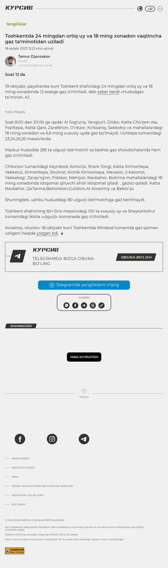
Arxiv (15, 477)
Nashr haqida (20, 458)
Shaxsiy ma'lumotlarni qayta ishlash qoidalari (42, 486)
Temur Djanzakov (34, 56)
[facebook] (20, 439)
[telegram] (84, 439)
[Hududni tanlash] (140, 9)
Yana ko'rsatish (84, 357)
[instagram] (52, 439)
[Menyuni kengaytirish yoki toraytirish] (160, 9)
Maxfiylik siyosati (23, 468)
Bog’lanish (19, 504)
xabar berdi (108, 91)
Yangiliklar (16, 24)
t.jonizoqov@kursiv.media (35, 65)
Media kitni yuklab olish (27, 495)
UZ (150, 9)
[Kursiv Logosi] (19, 7)
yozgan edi (47, 233)
